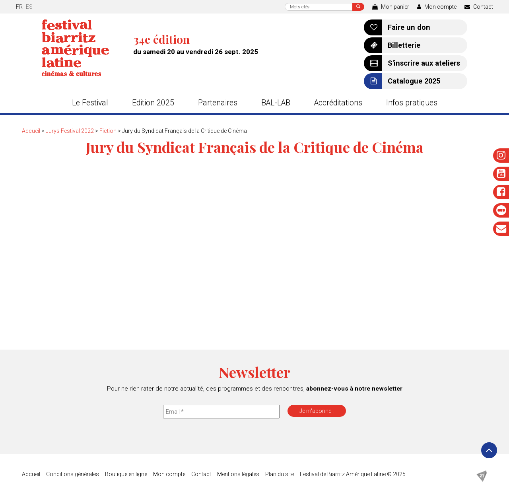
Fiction (108, 131)
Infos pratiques (411, 102)
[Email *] (221, 411)
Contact (478, 7)
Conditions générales (72, 474)
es (29, 7)
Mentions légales (238, 474)
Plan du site (279, 474)
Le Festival (90, 102)
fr (19, 7)
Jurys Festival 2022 (70, 131)
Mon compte (437, 7)
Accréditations (338, 102)
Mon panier (390, 7)
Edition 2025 (153, 102)
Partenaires (217, 102)
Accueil (31, 131)
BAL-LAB (275, 102)
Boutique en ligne (126, 474)
